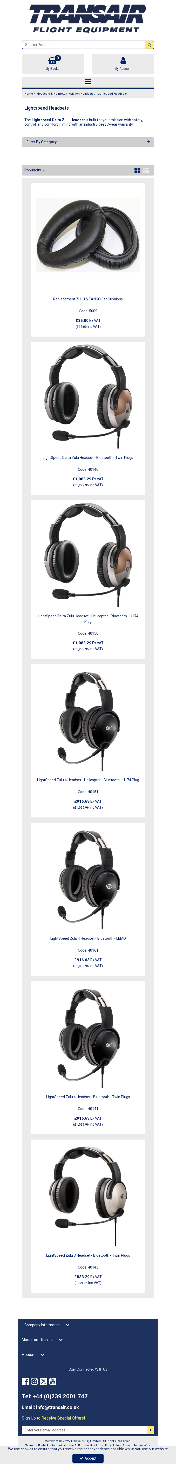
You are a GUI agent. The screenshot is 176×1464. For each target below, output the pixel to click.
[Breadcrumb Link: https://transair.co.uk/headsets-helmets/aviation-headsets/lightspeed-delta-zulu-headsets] (112, 93)
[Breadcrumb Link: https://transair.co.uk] (28, 93)
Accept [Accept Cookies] (88, 1458)
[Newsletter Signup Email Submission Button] (150, 1430)
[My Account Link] (123, 64)
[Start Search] (149, 45)
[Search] (83, 45)
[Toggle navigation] (88, 82)
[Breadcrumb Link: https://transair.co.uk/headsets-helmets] (51, 93)
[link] (25, 1381)
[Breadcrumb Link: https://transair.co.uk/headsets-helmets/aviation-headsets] (81, 93)
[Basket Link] (53, 64)
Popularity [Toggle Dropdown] (33, 170)
